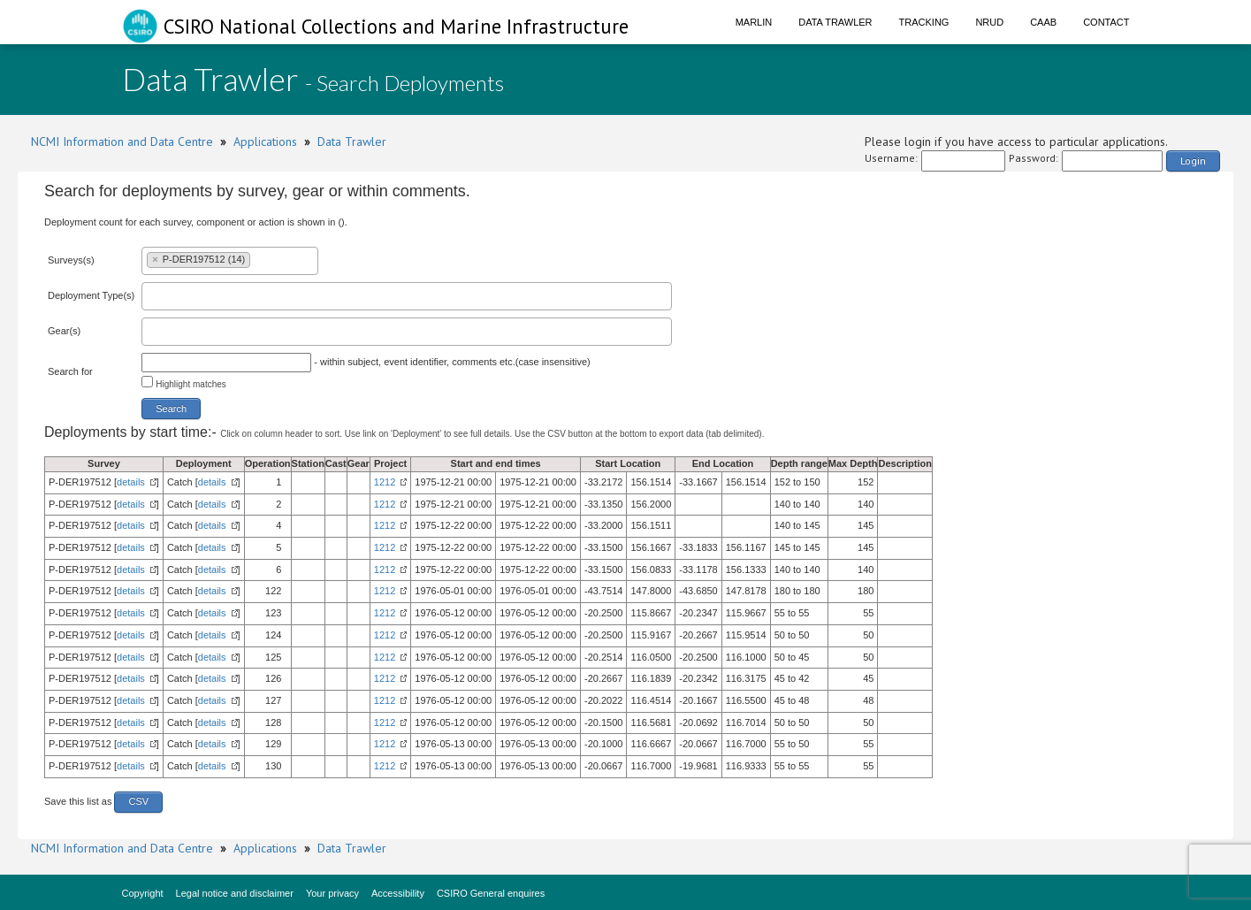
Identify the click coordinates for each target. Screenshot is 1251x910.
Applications (265, 141)
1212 (384, 482)
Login (1193, 160)
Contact (1106, 22)
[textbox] (258, 259)
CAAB (1043, 22)
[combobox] (229, 261)
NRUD (989, 22)
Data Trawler (835, 22)
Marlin (754, 22)
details (131, 482)
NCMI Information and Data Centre (122, 141)
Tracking (924, 22)
